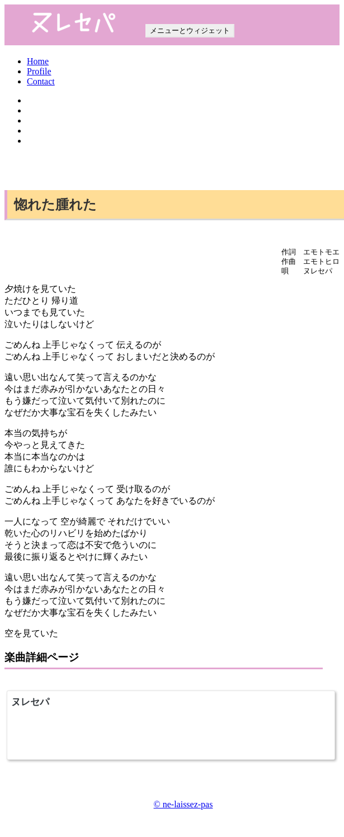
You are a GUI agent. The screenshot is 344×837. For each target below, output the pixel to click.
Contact (41, 81)
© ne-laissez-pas (183, 804)
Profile (39, 71)
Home (38, 61)
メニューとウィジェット (190, 30)
